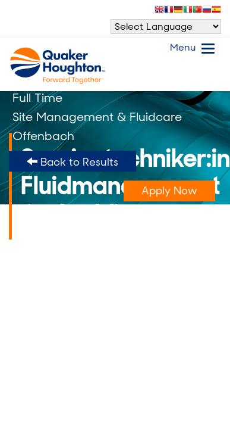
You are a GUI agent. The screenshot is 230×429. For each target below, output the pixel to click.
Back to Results (72, 162)
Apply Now (169, 191)
